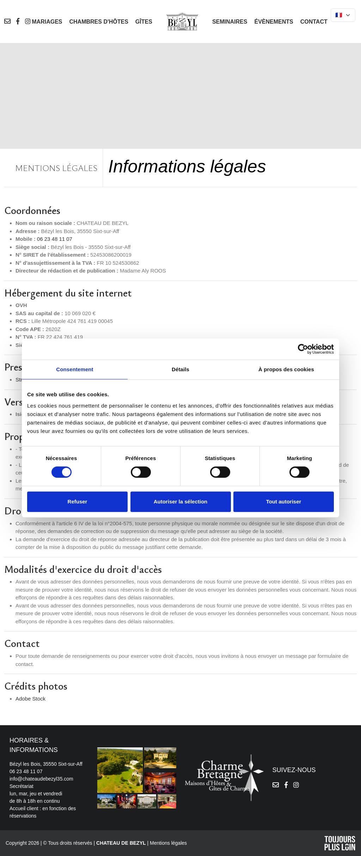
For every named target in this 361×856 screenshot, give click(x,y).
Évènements (273, 22)
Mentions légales (168, 843)
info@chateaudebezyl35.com (41, 779)
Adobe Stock (30, 699)
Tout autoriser (283, 502)
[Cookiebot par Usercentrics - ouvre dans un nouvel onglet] (303, 349)
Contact (314, 22)
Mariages (47, 22)
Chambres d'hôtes (98, 22)
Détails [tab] (180, 369)
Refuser (77, 502)
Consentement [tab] (74, 369)
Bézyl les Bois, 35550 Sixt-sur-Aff (46, 764)
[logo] (182, 21)
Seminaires (229, 22)
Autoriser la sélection (181, 502)
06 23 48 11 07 (54, 239)
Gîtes (143, 22)
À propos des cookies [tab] (286, 369)
